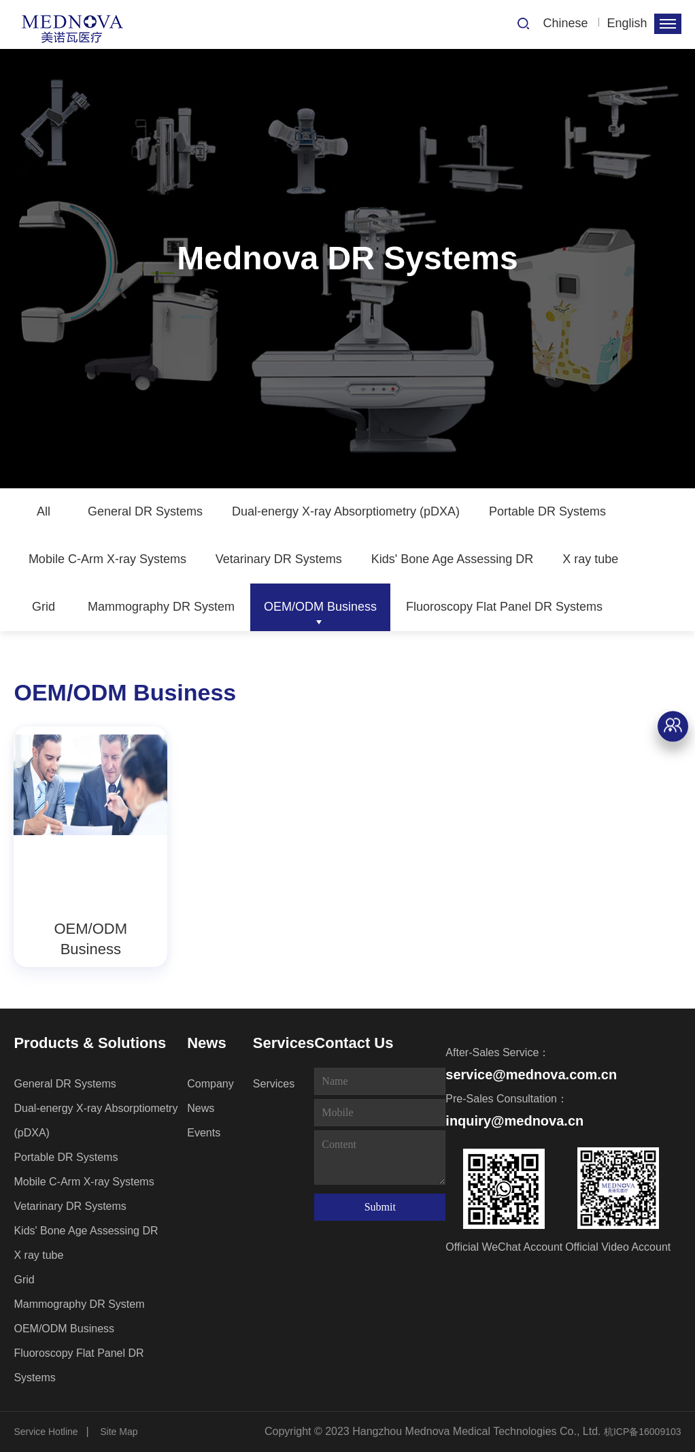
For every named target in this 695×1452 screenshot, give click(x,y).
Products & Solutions (90, 1042)
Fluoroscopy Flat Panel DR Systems (504, 606)
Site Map (118, 1431)
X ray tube (590, 559)
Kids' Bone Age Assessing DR (452, 559)
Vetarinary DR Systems (279, 559)
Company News (210, 1096)
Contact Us (353, 1042)
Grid (43, 606)
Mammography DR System (161, 606)
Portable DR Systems (547, 511)
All (43, 511)
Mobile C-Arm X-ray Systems (107, 559)
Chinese (565, 23)
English (627, 23)
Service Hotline (46, 1431)
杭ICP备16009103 (642, 1431)
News (206, 1042)
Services (284, 1042)
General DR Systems (145, 511)
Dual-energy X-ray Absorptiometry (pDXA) (346, 511)
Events (203, 1132)
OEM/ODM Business (320, 606)
